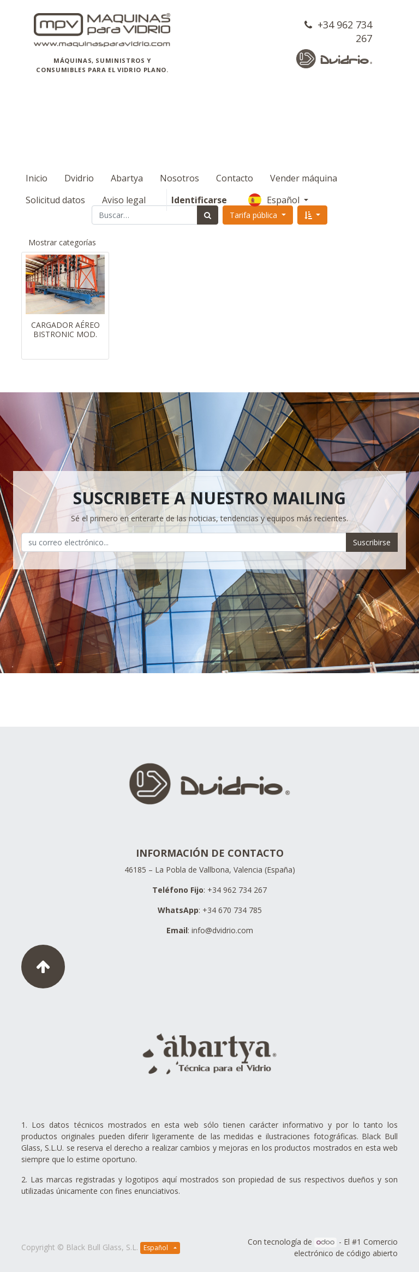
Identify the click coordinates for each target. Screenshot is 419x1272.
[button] (312, 215)
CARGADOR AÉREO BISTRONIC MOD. (65, 329)
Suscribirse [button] (372, 542)
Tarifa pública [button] (254, 215)
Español (355, 178)
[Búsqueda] (207, 215)
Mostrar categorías (62, 242)
